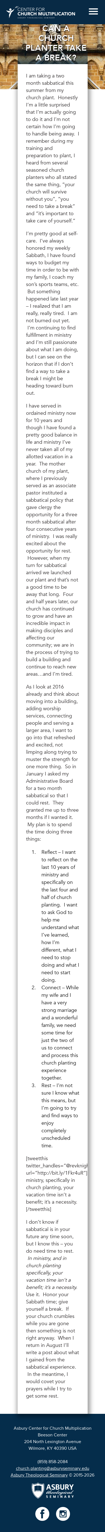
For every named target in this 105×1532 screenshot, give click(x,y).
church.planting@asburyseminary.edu (52, 1468)
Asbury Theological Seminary (39, 1475)
